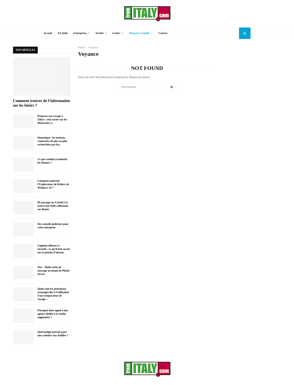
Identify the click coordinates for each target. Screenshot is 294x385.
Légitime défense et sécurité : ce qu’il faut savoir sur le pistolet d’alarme (54, 249)
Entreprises (80, 33)
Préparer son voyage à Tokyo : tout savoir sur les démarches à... (52, 119)
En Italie (63, 33)
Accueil (48, 33)
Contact (162, 33)
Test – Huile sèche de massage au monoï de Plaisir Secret (54, 271)
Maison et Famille (139, 33)
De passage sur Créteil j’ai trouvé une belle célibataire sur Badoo (53, 206)
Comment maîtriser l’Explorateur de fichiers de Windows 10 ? (53, 184)
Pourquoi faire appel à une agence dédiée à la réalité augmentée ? (53, 314)
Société (100, 33)
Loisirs (116, 33)
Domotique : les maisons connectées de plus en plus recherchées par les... (52, 141)
